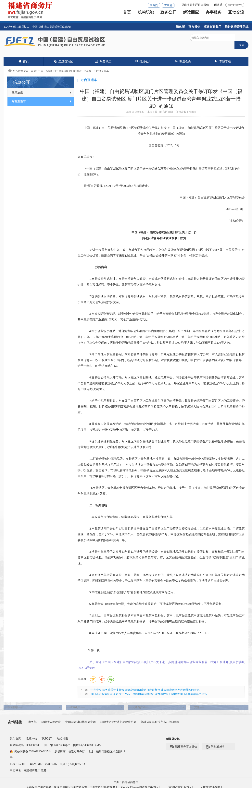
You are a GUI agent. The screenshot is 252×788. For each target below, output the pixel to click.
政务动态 (103, 57)
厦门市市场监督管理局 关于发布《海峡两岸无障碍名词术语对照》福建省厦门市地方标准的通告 (149, 689)
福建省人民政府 (51, 718)
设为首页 (15, 734)
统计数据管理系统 (236, 26)
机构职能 (146, 15)
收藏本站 (31, 734)
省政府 (168, 5)
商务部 (32, 718)
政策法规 (42, 88)
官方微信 (194, 26)
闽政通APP (214, 742)
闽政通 (218, 4)
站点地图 (62, 734)
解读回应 (191, 15)
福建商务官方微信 (183, 742)
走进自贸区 (63, 57)
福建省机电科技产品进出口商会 (160, 718)
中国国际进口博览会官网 (80, 718)
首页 (127, 15)
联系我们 (47, 734)
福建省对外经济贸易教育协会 (118, 718)
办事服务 (213, 15)
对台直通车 (102, 66)
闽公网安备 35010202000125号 (30, 747)
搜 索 (242, 39)
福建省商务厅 (212, 26)
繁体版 (180, 26)
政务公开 (168, 15)
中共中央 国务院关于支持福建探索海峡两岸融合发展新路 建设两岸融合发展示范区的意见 (145, 685)
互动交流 (236, 15)
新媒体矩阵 (173, 735)
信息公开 (143, 57)
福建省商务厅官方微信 (195, 4)
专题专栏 (223, 57)
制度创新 (183, 57)
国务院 (154, 5)
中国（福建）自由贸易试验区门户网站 (60, 66)
